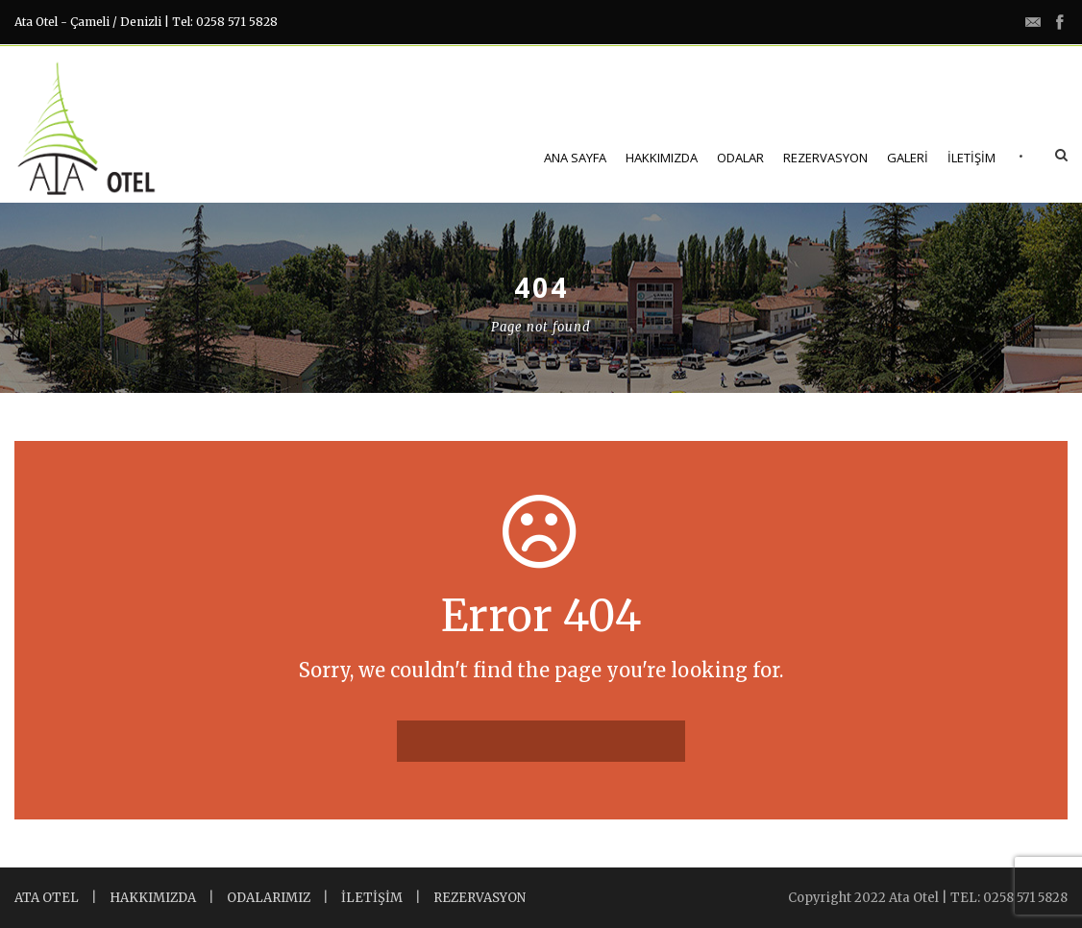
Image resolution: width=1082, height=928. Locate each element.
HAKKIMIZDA (153, 898)
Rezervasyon (825, 157)
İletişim (971, 157)
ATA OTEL (46, 898)
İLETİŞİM (372, 898)
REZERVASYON (479, 898)
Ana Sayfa (575, 157)
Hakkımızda (662, 157)
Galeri (907, 157)
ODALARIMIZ (268, 898)
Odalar (740, 157)
